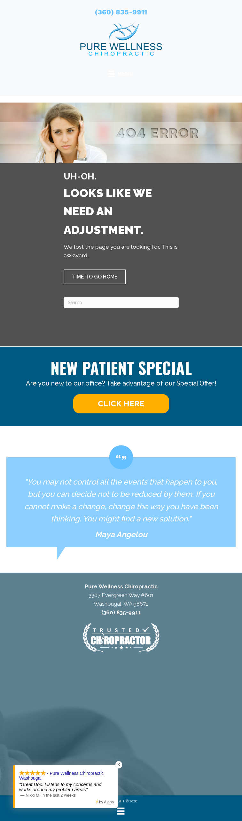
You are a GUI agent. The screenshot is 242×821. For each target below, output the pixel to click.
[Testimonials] (121, 496)
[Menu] (121, 811)
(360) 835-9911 (121, 12)
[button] (95, 277)
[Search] (121, 302)
